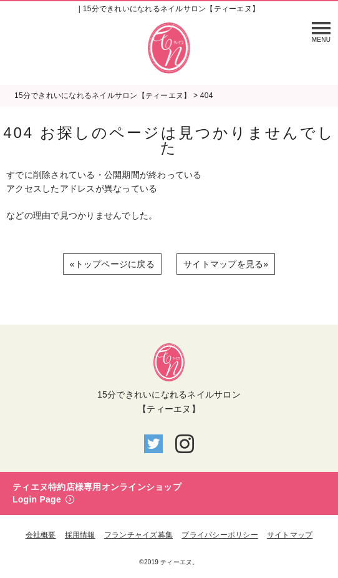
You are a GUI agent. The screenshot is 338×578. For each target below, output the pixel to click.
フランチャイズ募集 (138, 535)
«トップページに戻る (112, 264)
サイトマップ (290, 535)
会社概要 (41, 535)
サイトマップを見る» (225, 264)
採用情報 (80, 535)
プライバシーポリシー (219, 535)
